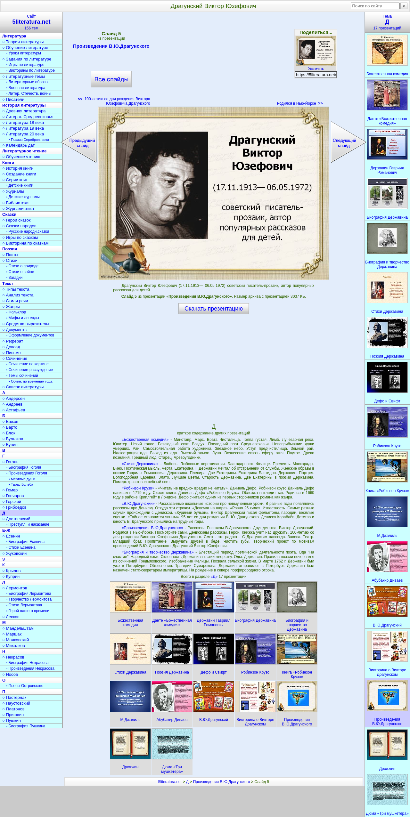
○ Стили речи (15, 300)
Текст (7, 283)
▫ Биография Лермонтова (28, 593)
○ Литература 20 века (23, 134)
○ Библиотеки (15, 202)
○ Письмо (11, 352)
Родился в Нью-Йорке (300, 103)
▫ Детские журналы (23, 197)
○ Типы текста (15, 289)
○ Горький (11, 501)
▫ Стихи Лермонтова (24, 605)
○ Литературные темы (23, 76)
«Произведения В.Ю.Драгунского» (153, 528)
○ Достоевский (16, 518)
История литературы (24, 105)
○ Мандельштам (18, 628)
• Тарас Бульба (21, 484)
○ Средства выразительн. (27, 323)
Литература (14, 36)
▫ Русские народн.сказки (27, 231)
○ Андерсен (13, 398)
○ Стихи (10, 260)
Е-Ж (6, 530)
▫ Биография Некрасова (27, 662)
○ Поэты (10, 254)
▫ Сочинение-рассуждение (29, 370)
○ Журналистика (18, 208)
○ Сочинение (14, 358)
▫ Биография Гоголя (23, 467)
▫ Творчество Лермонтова (29, 599)
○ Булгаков (12, 438)
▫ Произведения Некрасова (30, 668)
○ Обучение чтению (21, 156)
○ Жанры (11, 306)
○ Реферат (12, 341)
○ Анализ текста (17, 295)
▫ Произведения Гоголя (26, 473)
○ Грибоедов (14, 507)
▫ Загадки (14, 277)
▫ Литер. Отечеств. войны (28, 93)
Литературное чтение (24, 151)
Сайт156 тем (31, 22)
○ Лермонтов (14, 588)
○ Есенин (11, 536)
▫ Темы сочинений (22, 375)
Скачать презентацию (213, 308)
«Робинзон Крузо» (138, 488)
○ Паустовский (16, 703)
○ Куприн (11, 576)
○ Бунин (10, 444)
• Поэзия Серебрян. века (29, 140)
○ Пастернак (14, 697)
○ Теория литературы (23, 41)
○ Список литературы (23, 386)
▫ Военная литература (25, 87)
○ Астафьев (13, 410)
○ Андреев (12, 404)
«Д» (215, 576)
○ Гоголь (10, 461)
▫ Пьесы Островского (24, 686)
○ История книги (18, 168)
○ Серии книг (14, 179)
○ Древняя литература (23, 111)
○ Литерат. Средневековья (27, 116)
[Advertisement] (213, 61)
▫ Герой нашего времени (27, 611)
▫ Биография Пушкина (25, 726)
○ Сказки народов (19, 225)
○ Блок (8, 433)
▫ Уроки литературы (23, 53)
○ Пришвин (13, 714)
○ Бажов (10, 421)
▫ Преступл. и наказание (27, 524)
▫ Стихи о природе (22, 266)
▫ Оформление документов (30, 335)
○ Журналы (13, 191)
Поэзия (9, 249)
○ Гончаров (13, 495)
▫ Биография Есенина (25, 541)
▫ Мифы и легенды (22, 318)
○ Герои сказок (16, 220)
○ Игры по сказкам (20, 237)
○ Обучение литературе (25, 47)
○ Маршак (11, 634)
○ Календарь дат (18, 145)
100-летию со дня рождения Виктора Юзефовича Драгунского (114, 101)
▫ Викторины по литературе (30, 70)
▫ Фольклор (16, 312)
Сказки (9, 214)
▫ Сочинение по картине (27, 364)
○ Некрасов (13, 657)
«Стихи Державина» (140, 464)
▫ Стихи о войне (20, 272)
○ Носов (10, 674)
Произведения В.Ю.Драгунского (111, 47)
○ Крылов (11, 570)
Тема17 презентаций (387, 22)
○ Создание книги (19, 174)
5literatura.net (170, 782)
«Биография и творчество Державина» (158, 552)
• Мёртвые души (22, 479)
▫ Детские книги (19, 185)
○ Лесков (11, 616)
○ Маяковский (15, 639)
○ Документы (14, 329)
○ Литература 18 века (23, 122)
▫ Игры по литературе (25, 64)
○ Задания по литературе (26, 59)
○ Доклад (11, 346)
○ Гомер (10, 490)
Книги (8, 162)
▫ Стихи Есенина (21, 547)
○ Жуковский (14, 553)
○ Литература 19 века (23, 128)
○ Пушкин (11, 720)
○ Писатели (13, 99)
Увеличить (316, 66)
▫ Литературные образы (27, 82)
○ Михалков (13, 645)
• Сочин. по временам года (31, 381)
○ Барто (9, 427)
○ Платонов (13, 709)
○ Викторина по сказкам (25, 243)
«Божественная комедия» (145, 439)
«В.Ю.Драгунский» (138, 503)
